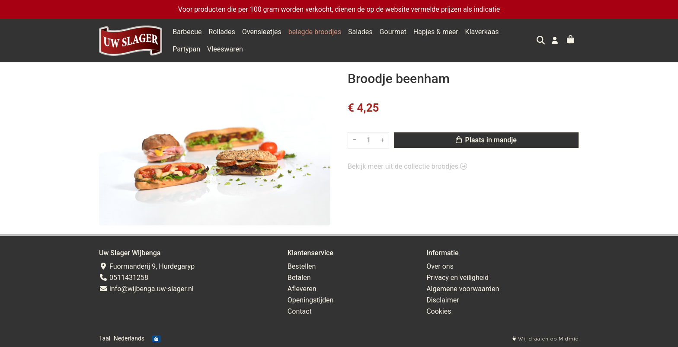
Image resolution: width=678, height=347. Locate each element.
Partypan (519, 32)
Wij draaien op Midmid (545, 339)
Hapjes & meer (435, 32)
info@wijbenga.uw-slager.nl (146, 289)
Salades (360, 32)
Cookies (438, 311)
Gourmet (393, 32)
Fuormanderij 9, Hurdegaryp (147, 266)
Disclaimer (442, 300)
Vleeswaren (190, 49)
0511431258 (123, 277)
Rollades (222, 32)
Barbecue (187, 32)
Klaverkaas (482, 32)
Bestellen (302, 266)
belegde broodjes (314, 32)
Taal (104, 338)
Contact (300, 311)
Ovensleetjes (261, 32)
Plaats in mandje (486, 140)
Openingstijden (311, 300)
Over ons (440, 266)
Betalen (299, 277)
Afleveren (302, 289)
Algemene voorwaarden (462, 289)
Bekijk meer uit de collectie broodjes (407, 166)
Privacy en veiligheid (457, 277)
